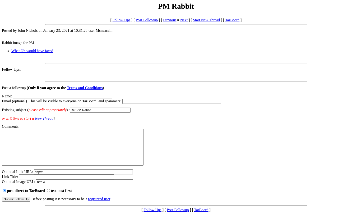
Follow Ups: (11, 69)
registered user (99, 206)
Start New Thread (206, 20)
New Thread (44, 118)
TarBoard (232, 20)
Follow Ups (121, 20)
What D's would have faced (32, 51)
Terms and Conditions (85, 88)
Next (184, 20)
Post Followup (147, 20)
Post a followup (14, 88)
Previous (169, 20)
